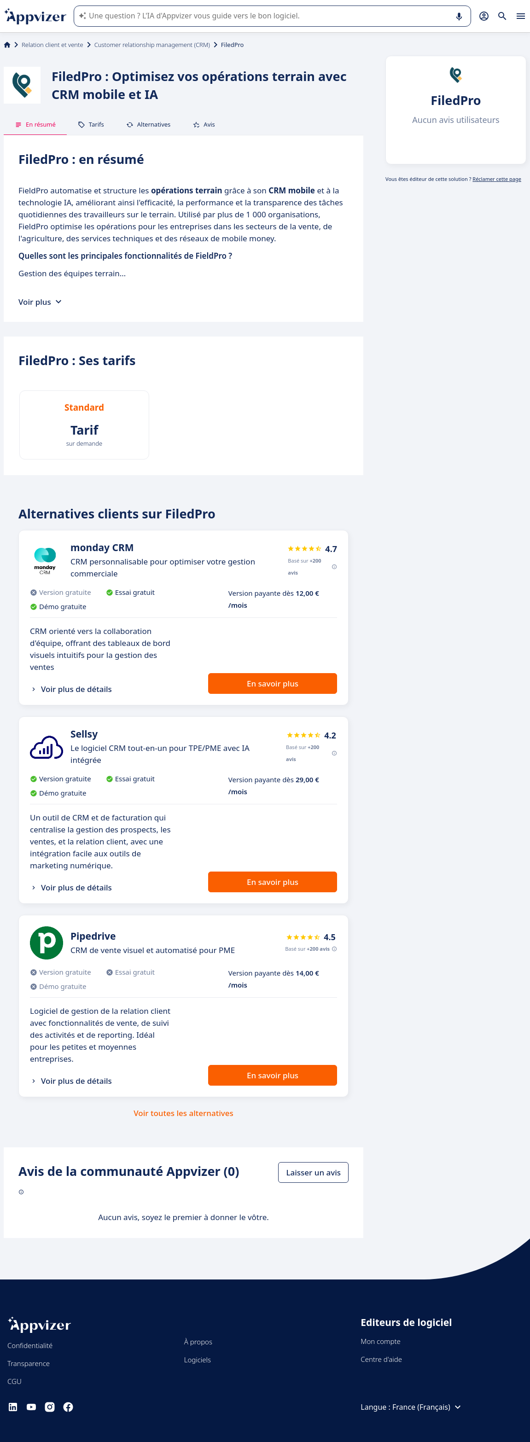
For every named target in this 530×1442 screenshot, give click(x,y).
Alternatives (148, 124)
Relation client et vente (52, 45)
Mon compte (381, 1341)
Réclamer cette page (496, 178)
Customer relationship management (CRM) (152, 45)
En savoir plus (272, 683)
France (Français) (427, 1407)
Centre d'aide (381, 1359)
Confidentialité (29, 1345)
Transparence (28, 1363)
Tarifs (91, 124)
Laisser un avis (313, 1172)
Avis (203, 124)
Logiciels (197, 1359)
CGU (14, 1381)
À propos (198, 1341)
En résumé (35, 124)
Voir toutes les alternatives (183, 1113)
